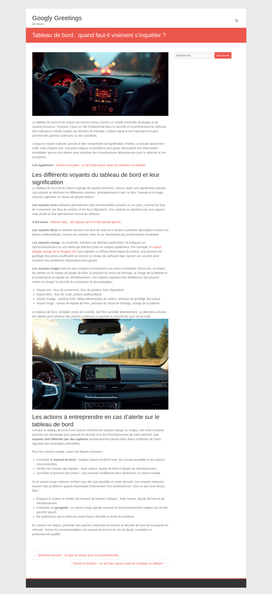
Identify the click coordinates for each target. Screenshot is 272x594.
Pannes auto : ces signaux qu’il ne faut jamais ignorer (86, 222)
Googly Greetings (57, 17)
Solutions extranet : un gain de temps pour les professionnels (76, 555)
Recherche (223, 55)
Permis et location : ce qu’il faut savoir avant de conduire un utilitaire (100, 165)
